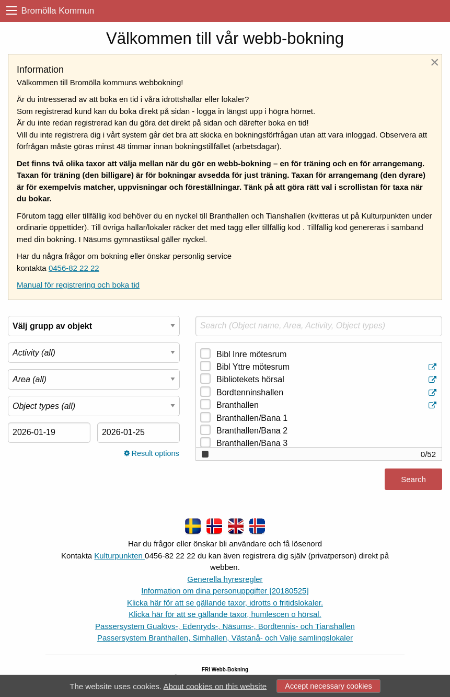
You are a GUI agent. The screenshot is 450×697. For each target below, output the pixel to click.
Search (413, 479)
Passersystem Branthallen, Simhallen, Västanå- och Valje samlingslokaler (225, 637)
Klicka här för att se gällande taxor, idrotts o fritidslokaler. (225, 602)
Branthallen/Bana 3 (251, 443)
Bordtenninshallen (327, 392)
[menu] (11, 10)
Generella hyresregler (224, 579)
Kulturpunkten (119, 555)
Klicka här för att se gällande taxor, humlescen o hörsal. (225, 614)
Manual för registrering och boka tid (78, 284)
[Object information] (434, 367)
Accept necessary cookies (328, 686)
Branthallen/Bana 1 (251, 418)
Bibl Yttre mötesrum (327, 367)
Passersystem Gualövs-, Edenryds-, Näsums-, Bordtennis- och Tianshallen (225, 626)
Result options (151, 453)
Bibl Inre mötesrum (251, 354)
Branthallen (327, 405)
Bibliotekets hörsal (327, 379)
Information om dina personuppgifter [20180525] (224, 590)
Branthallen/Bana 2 (251, 430)
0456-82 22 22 (74, 268)
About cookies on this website (215, 685)
